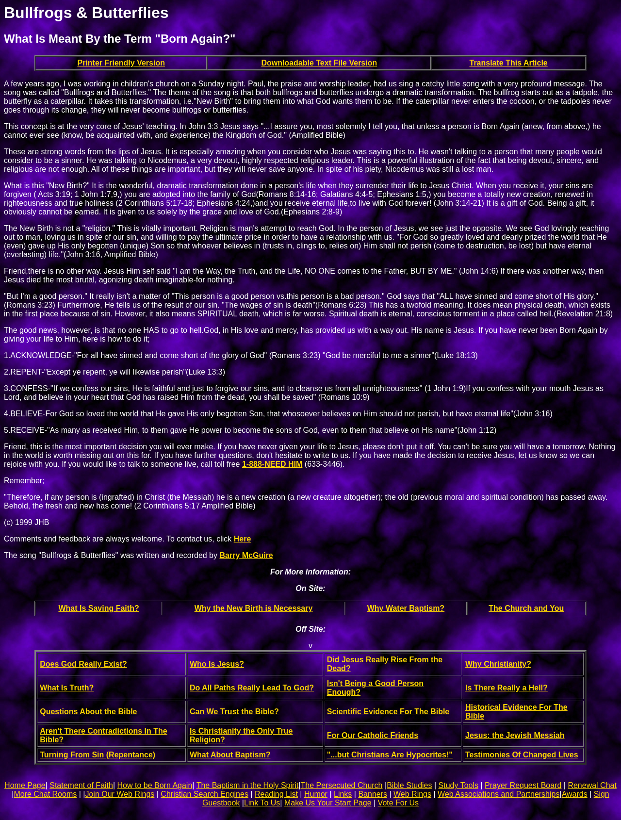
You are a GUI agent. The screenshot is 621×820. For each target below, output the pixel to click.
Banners (372, 794)
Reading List (276, 794)
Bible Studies (409, 785)
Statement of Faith (81, 785)
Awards (575, 794)
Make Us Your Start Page (328, 803)
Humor (315, 794)
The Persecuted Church (342, 785)
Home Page (25, 785)
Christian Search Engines (204, 794)
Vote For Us (398, 803)
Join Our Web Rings (119, 794)
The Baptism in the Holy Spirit (247, 785)
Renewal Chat (592, 785)
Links (343, 794)
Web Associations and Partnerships (498, 794)
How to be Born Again (155, 785)
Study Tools (458, 785)
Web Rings (412, 794)
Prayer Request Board (523, 785)
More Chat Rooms (45, 794)
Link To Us (262, 803)
